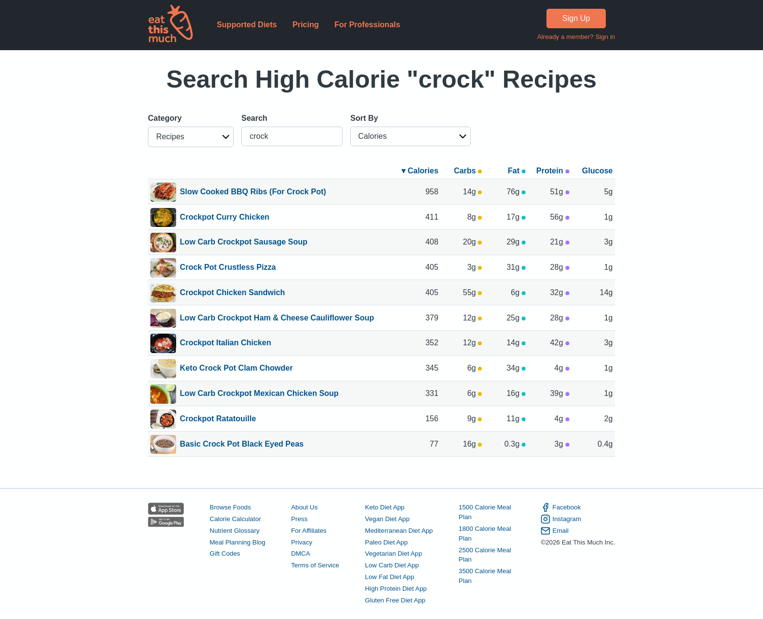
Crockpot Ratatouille (218, 419)
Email (554, 531)
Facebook (561, 507)
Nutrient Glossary (234, 530)
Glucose (597, 171)
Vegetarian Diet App (393, 553)
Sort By (364, 118)
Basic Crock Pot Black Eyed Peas (242, 444)
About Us (304, 507)
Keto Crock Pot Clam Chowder (236, 368)
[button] (191, 137)
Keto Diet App (384, 507)
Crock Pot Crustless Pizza (228, 268)
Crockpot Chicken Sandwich (232, 293)
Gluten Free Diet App (395, 600)
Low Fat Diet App (389, 577)
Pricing (305, 24)
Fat (517, 171)
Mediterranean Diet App (399, 530)
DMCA (300, 553)
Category (165, 118)
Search (254, 118)
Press (299, 519)
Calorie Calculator (235, 519)
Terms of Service (315, 565)
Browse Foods (230, 507)
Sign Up (576, 18)
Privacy (301, 542)
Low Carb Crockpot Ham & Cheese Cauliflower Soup (277, 318)
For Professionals (367, 24)
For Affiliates (309, 530)
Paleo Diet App (386, 542)
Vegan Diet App (387, 519)
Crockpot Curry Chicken (225, 217)
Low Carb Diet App (392, 565)
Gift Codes (225, 553)
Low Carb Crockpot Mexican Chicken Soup (259, 394)
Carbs (468, 171)
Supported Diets (247, 24)
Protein (552, 171)
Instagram (561, 519)
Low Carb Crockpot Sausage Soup (244, 242)
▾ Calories (419, 171)
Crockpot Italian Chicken (226, 343)
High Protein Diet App (396, 588)
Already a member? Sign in (576, 36)
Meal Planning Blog (237, 542)
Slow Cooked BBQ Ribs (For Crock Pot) (253, 192)
